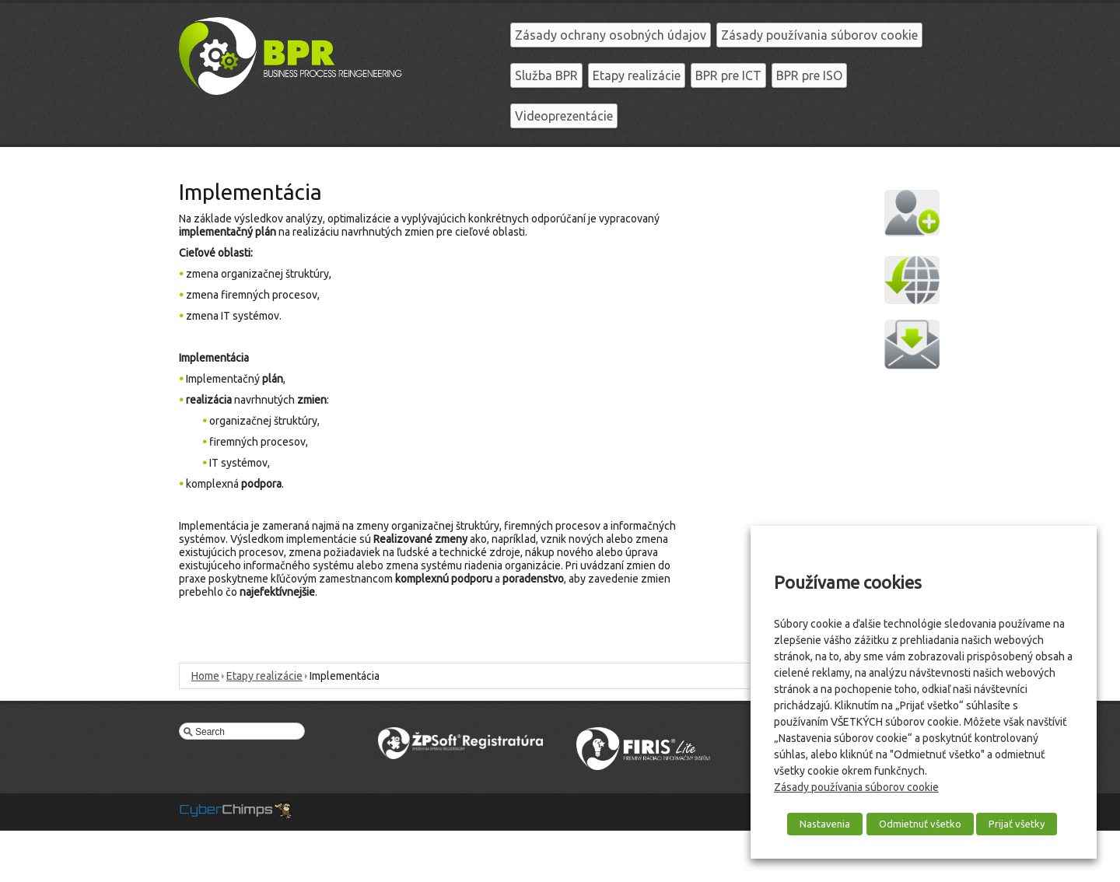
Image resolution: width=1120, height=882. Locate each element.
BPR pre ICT (728, 75)
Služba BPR (546, 75)
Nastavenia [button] (825, 823)
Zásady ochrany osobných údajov (610, 35)
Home (205, 676)
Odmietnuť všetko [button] (920, 823)
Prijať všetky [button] (1017, 823)
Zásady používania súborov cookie (819, 35)
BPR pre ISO (809, 75)
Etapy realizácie (637, 75)
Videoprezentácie (564, 116)
